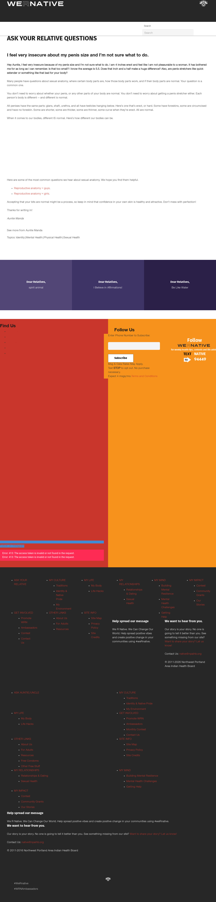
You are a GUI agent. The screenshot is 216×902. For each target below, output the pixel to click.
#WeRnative (21, 883)
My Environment (136, 709)
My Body (96, 586)
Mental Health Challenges (168, 603)
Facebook (13, 331)
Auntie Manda (34, 230)
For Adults (62, 624)
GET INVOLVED (23, 613)
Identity (20, 237)
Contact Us (133, 735)
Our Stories (28, 807)
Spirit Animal (36, 288)
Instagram (13, 348)
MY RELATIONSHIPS (26, 770)
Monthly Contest (136, 729)
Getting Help (133, 787)
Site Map (96, 618)
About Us (61, 618)
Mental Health (34, 237)
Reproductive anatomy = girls (31, 194)
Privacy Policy (134, 750)
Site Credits (133, 755)
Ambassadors (29, 628)
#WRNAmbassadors (26, 889)
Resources (62, 629)
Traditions (62, 586)
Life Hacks (97, 591)
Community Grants (32, 802)
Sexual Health (72, 237)
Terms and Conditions (144, 376)
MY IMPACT (196, 580)
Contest (25, 633)
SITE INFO (90, 613)
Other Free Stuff (30, 766)
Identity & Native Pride (61, 595)
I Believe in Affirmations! (108, 288)
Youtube (12, 342)
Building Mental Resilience (167, 590)
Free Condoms (30, 761)
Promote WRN (135, 718)
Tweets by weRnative (12, 421)
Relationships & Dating (34, 776)
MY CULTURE (57, 580)
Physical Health (53, 237)
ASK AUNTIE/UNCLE (26, 693)
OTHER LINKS (57, 613)
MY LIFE (89, 580)
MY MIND (160, 580)
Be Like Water (180, 288)
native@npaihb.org (190, 654)
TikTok (11, 353)
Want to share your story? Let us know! (153, 834)
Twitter (11, 337)
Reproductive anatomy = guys (32, 188)
